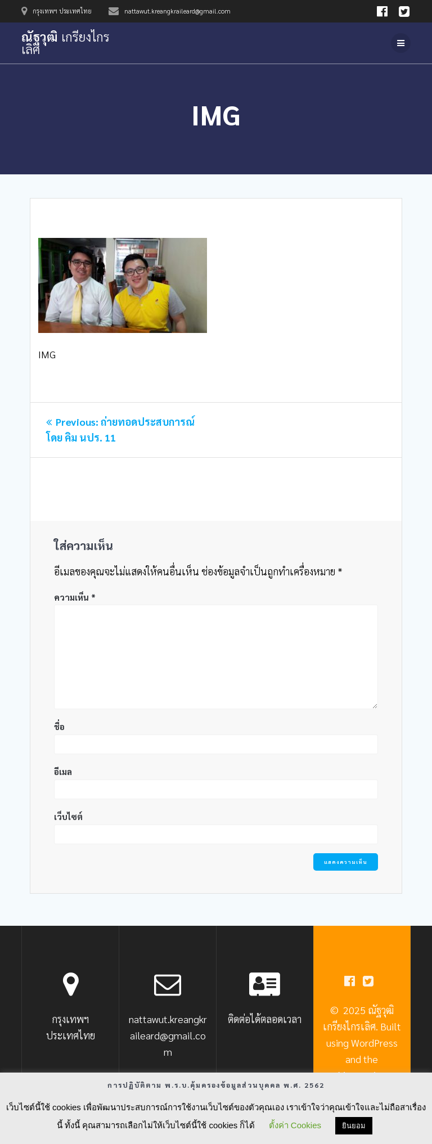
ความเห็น (75, 597)
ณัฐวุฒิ (65, 43)
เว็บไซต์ (68, 816)
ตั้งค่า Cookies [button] (295, 1125)
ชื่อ (59, 726)
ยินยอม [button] (354, 1126)
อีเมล (63, 771)
